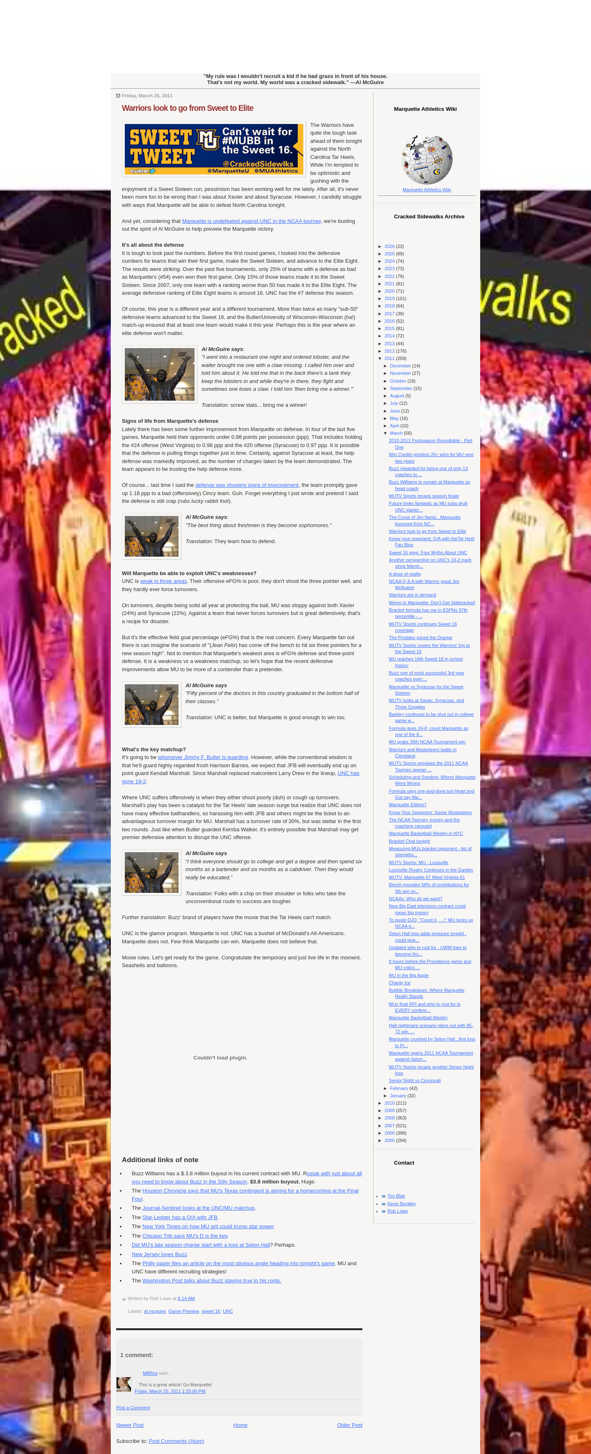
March (397, 433)
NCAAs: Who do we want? (415, 898)
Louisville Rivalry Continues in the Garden (431, 869)
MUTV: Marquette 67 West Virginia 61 (427, 877)
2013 (390, 343)
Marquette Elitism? (407, 804)
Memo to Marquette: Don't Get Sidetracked (432, 602)
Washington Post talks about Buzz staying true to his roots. (211, 1280)
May (395, 418)
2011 (390, 358)
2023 (390, 268)
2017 (390, 313)
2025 (390, 253)
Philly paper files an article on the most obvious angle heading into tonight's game (238, 1263)
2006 (390, 1133)
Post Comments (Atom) (176, 1441)
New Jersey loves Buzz (159, 1254)
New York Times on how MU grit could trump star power (207, 1226)
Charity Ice (400, 982)
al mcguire (155, 1311)
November (401, 373)
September (401, 388)
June (395, 410)
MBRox (150, 1373)
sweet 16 (211, 1311)
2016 (390, 321)
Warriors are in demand (412, 594)
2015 (390, 328)
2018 (390, 305)
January (398, 1095)
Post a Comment (133, 1407)
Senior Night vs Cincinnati (415, 1080)
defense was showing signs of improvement (246, 485)
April (395, 425)
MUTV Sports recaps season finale (424, 495)
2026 (390, 246)
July (394, 403)
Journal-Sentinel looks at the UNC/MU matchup (198, 1208)
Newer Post (130, 1425)
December (401, 365)
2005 (390, 1140)
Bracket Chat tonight (409, 841)
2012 (390, 351)
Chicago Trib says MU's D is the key (184, 1236)
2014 (390, 335)
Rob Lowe (397, 1211)
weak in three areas (163, 581)
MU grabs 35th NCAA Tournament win (427, 741)
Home (241, 1425)
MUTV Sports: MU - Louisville (419, 862)
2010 (390, 1103)
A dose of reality (405, 573)
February (399, 1088)
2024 (390, 261)
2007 (390, 1125)
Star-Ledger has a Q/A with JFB (180, 1217)
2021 (390, 283)
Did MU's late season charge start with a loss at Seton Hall (201, 1245)
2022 (390, 276)
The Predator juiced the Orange (421, 637)
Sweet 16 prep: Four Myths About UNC (428, 552)
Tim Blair (396, 1195)
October (398, 380)
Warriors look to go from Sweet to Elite (187, 107)
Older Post (349, 1425)
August (397, 395)
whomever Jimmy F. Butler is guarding (203, 757)
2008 (390, 1117)
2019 (390, 298)
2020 (390, 291)
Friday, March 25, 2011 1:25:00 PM (170, 1391)
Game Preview (183, 1311)
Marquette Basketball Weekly (418, 1017)
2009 (390, 1110)
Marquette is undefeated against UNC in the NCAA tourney (251, 221)
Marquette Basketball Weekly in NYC (426, 833)
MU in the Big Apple (409, 975)
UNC (228, 1311)
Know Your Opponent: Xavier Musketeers (430, 812)
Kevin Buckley (401, 1203)
